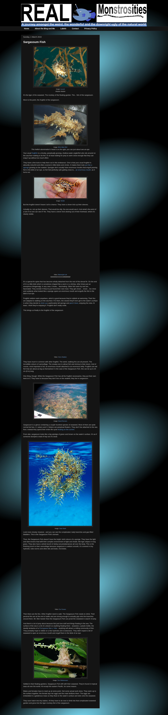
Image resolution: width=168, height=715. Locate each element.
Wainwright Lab (62, 274)
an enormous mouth (83, 170)
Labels (63, 29)
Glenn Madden (62, 357)
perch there (74, 303)
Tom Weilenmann (62, 680)
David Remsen (62, 421)
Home (26, 29)
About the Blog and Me (45, 29)
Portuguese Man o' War (48, 628)
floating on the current (66, 429)
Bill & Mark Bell (62, 147)
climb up (44, 303)
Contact (75, 29)
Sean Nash (62, 528)
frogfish (34, 153)
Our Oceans (62, 609)
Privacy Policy (90, 29)
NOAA (63, 201)
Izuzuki (63, 89)
